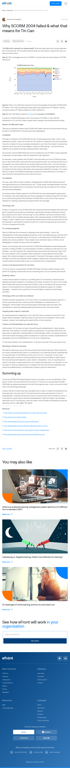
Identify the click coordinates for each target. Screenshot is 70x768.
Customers (41, 708)
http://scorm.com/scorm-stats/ (15, 417)
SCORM (9, 449)
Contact (40, 714)
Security (40, 711)
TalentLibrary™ (42, 680)
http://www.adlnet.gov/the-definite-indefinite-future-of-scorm (26, 426)
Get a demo (56, 3)
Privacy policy (42, 717)
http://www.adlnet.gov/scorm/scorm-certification (21, 421)
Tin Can (30, 114)
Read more (6, 514)
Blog (3, 10)
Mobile (4, 686)
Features (5, 676)
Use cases (40, 673)
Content (40, 683)
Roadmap (5, 692)
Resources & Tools (18, 41)
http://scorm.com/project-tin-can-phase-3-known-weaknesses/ (26, 430)
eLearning (9, 10)
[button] (66, 4)
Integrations (6, 680)
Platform (5, 673)
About (39, 705)
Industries (40, 676)
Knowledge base (7, 708)
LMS (3, 449)
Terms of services (43, 720)
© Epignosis (29, 762)
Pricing (4, 689)
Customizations (7, 683)
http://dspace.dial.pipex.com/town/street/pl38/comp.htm (24, 434)
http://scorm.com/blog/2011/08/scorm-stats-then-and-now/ (25, 413)
